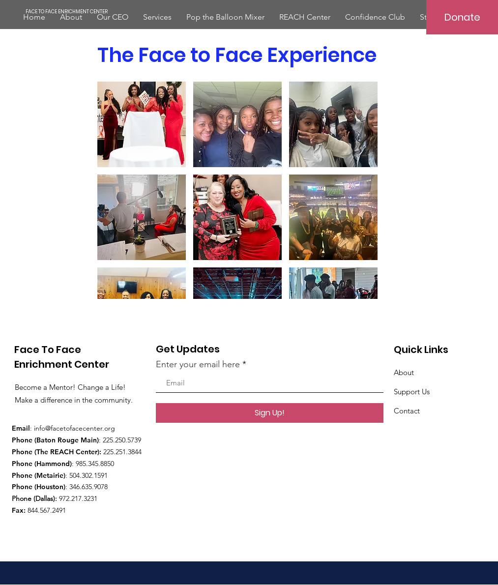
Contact (407, 410)
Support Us (412, 391)
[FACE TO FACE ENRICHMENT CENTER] (67, 11)
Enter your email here (198, 364)
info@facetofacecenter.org (74, 428)
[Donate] (462, 17)
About (404, 372)
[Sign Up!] (269, 413)
